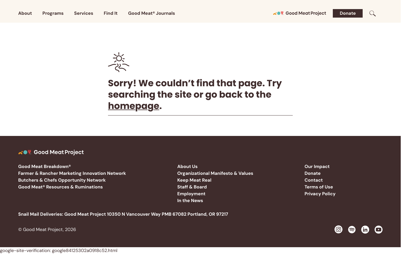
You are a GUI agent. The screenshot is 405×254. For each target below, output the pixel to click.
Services (83, 13)
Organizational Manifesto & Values (215, 173)
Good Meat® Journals (151, 13)
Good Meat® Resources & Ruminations (60, 187)
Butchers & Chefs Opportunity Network (62, 180)
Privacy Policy (319, 194)
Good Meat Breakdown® (44, 166)
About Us (187, 166)
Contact (313, 180)
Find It (111, 13)
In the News (190, 200)
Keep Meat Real (194, 180)
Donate (348, 13)
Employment (191, 194)
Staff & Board (192, 187)
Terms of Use (318, 187)
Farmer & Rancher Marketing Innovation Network (72, 173)
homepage (133, 106)
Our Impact (317, 166)
